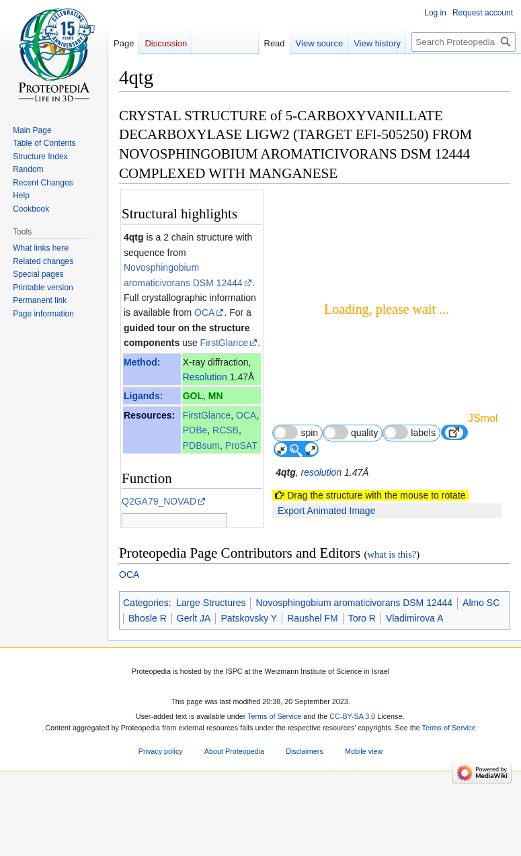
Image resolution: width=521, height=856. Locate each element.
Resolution (205, 377)
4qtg (134, 237)
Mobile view (364, 820)
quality (350, 432)
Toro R (362, 686)
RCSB (225, 430)
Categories (146, 672)
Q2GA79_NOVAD (159, 501)
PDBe (195, 430)
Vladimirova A (415, 686)
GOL (193, 395)
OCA (204, 312)
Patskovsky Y (249, 686)
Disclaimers (304, 820)
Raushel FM (312, 686)
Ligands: (143, 395)
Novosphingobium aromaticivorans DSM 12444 (353, 672)
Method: (142, 362)
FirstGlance (224, 342)
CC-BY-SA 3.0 (352, 785)
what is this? (391, 623)
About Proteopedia (234, 820)
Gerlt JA (194, 686)
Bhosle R (147, 686)
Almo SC (481, 672)
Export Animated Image (327, 510)
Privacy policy (160, 820)
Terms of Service (274, 785)
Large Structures (211, 672)
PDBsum (201, 445)
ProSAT (241, 445)
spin (295, 432)
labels (409, 432)
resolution (321, 472)
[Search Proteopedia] (463, 42)
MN (215, 395)
